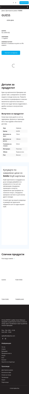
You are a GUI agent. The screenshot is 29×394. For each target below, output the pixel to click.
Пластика (19, 149)
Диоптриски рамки (11, 10)
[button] (0, 7)
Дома (3, 10)
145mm (18, 139)
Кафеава (18, 128)
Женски (18, 155)
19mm (18, 134)
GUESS (18, 131)
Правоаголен (20, 152)
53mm (18, 144)
